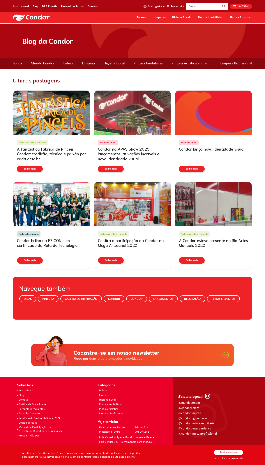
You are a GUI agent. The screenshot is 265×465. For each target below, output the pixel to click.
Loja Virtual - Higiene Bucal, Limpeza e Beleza (126, 437)
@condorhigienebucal (193, 418)
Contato (93, 6)
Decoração (192, 299)
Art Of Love (142, 431)
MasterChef (142, 427)
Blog (35, 6)
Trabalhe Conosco (29, 413)
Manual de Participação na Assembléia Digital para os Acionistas (41, 429)
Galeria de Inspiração (81, 299)
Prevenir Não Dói (29, 435)
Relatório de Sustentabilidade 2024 (39, 418)
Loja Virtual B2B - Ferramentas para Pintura (125, 442)
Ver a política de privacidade (228, 458)
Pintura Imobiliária (210, 17)
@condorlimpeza (189, 413)
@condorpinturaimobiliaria (196, 423)
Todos (17, 63)
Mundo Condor (42, 63)
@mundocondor (189, 403)
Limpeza (88, 63)
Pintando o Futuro (72, 6)
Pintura (48, 299)
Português (155, 6)
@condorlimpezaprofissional (197, 434)
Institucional (21, 6)
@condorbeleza (188, 408)
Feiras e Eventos (223, 299)
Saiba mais (30, 169)
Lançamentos (163, 299)
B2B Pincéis (49, 6)
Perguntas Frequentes (32, 409)
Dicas (28, 299)
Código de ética (28, 422)
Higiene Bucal (181, 17)
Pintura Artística (239, 17)
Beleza (141, 17)
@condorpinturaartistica (194, 428)
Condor (114, 299)
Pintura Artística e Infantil (191, 63)
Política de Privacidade (32, 404)
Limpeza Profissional (236, 63)
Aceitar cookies (228, 452)
